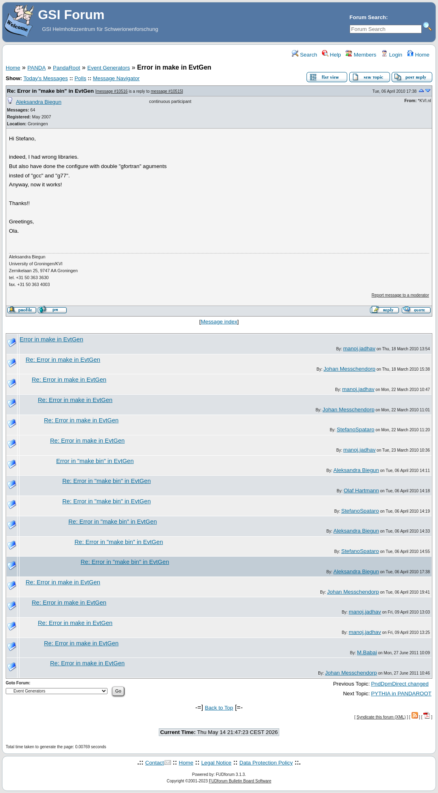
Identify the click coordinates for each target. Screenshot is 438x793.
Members (361, 55)
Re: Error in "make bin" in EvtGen (50, 91)
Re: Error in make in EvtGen (63, 359)
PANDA (36, 68)
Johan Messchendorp (349, 369)
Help (331, 55)
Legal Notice (216, 763)
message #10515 (166, 91)
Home (418, 55)
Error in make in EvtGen (51, 339)
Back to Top (219, 708)
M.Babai (367, 652)
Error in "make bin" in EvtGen (95, 461)
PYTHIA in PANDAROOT (401, 693)
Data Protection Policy (266, 763)
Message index (219, 322)
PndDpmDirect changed (400, 684)
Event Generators (109, 68)
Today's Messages (45, 78)
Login (391, 55)
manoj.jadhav (359, 348)
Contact (154, 763)
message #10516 (112, 91)
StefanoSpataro (355, 429)
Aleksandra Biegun (38, 102)
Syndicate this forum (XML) (381, 717)
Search (304, 55)
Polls (80, 78)
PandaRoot (66, 68)
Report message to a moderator (400, 295)
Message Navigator (116, 78)
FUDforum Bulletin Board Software (240, 781)
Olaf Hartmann (361, 490)
